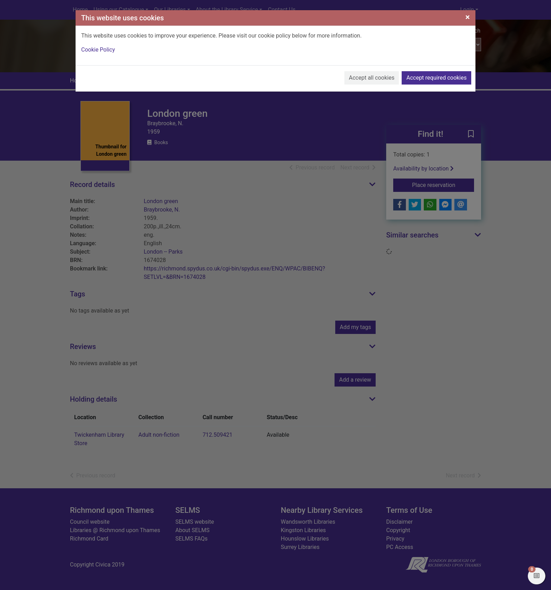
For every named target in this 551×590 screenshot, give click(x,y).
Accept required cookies (436, 77)
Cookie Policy (98, 49)
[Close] (467, 17)
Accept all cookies (372, 77)
